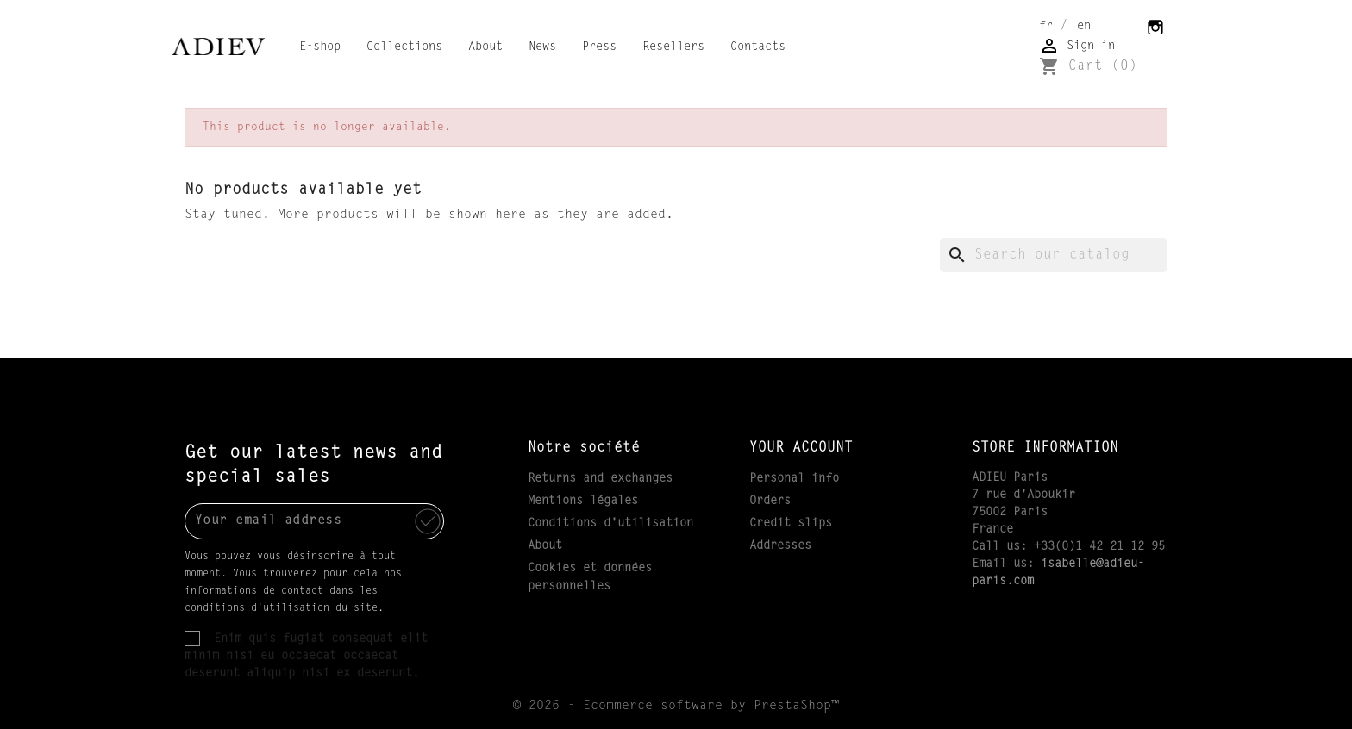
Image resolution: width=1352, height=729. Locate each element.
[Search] (1053, 255)
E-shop (320, 47)
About (485, 47)
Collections (404, 47)
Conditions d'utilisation (610, 524)
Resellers (673, 47)
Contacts (758, 47)
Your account (801, 448)
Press (599, 47)
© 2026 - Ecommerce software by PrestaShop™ (676, 706)
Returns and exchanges (600, 479)
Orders (770, 501)
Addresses (780, 546)
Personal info (794, 479)
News (542, 47)
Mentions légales (583, 501)
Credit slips (790, 524)
